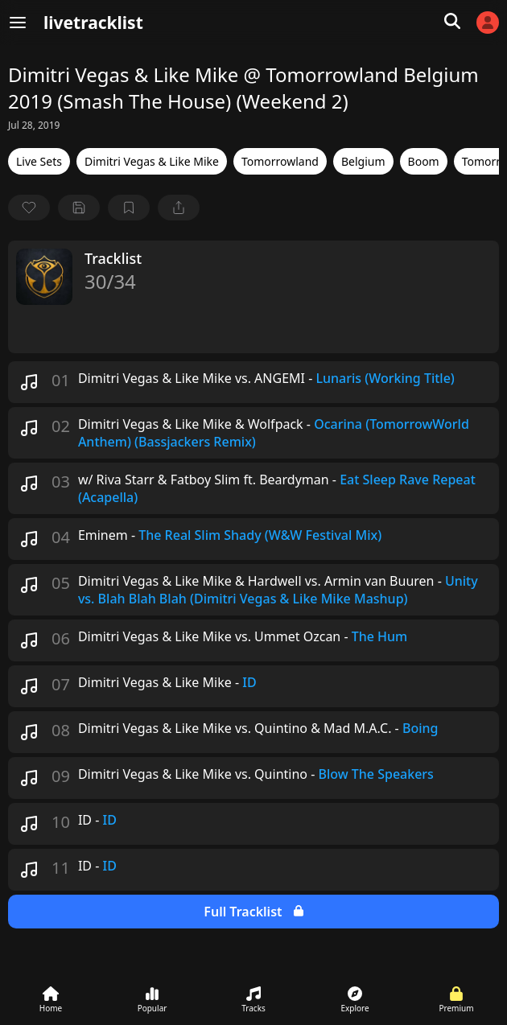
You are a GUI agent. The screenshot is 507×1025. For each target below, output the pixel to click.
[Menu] (17, 22)
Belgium (363, 161)
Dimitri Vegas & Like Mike (151, 161)
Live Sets (39, 161)
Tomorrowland (280, 161)
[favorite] (29, 207)
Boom (423, 161)
